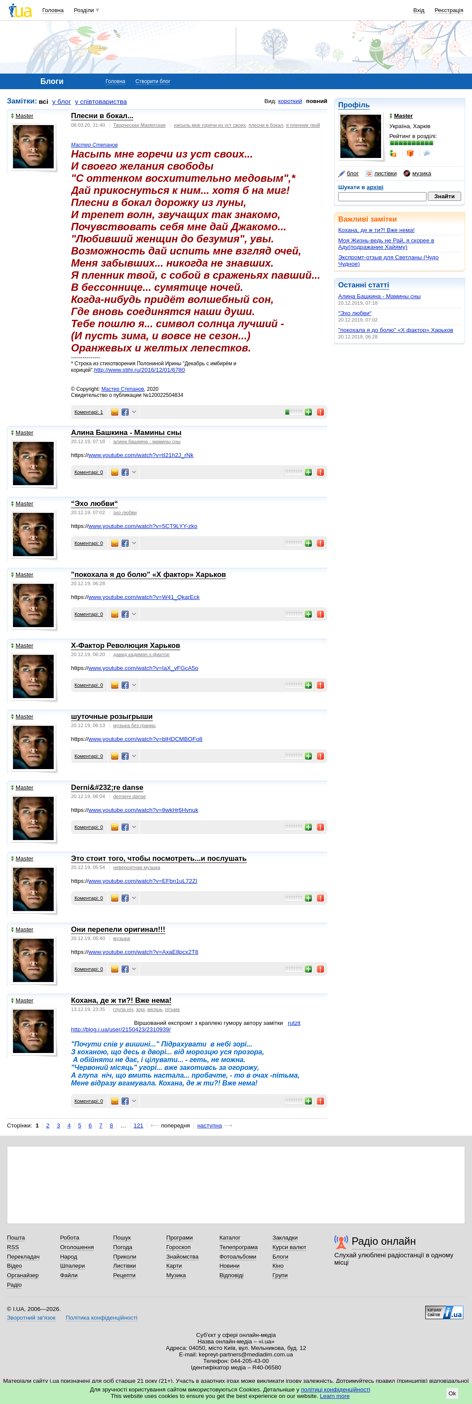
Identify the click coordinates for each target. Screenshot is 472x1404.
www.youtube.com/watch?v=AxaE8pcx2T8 (143, 952)
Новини (230, 1265)
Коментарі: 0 (88, 472)
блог (348, 173)
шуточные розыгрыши (112, 716)
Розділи (84, 10)
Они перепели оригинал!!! (118, 929)
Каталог (230, 1237)
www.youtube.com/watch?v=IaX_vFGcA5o (143, 668)
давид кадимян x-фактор (141, 654)
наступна (209, 1125)
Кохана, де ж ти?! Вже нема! (376, 230)
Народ (69, 1256)
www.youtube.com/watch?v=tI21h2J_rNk (140, 455)
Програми (179, 1237)
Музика (176, 1275)
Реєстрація (449, 10)
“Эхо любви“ (355, 313)
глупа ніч (123, 1009)
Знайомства (182, 1256)
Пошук (122, 1237)
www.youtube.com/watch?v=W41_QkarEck (144, 597)
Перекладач (23, 1256)
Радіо (14, 1285)
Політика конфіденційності (101, 1317)
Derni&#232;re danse (107, 787)
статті (379, 285)
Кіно (278, 1265)
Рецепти (124, 1275)
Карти (174, 1265)
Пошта (16, 1237)
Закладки (284, 1237)
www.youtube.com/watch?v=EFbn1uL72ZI (142, 881)
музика (417, 173)
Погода (122, 1247)
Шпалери (72, 1265)
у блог (61, 101)
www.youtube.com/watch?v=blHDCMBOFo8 (145, 739)
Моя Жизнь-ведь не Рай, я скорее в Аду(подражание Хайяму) (386, 243)
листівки (381, 173)
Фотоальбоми (238, 1256)
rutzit (294, 1023)
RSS (13, 1247)
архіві (375, 187)
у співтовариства (101, 101)
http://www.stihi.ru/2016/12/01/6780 (139, 370)
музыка (121, 938)
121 (138, 1125)
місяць (154, 1009)
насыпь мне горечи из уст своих (210, 125)
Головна (53, 10)
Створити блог (153, 81)
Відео (14, 1265)
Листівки (124, 1265)
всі (43, 101)
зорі (140, 1009)
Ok (452, 1393)
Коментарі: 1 (88, 412)
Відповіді (232, 1275)
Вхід (419, 10)
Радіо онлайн (384, 1241)
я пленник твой (303, 125)
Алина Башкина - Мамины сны (379, 296)
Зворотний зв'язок (31, 1317)
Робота (69, 1237)
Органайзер (23, 1275)
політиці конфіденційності (335, 1389)
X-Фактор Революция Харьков (125, 645)
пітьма (172, 1009)
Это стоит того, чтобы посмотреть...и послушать (159, 858)
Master (22, 116)
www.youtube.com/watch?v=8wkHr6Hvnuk (143, 810)
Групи (280, 1275)
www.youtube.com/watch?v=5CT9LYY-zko (142, 526)
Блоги (280, 1256)
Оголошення (77, 1247)
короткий (290, 101)
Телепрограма (239, 1247)
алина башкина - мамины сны (147, 441)
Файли (69, 1275)
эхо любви (125, 512)
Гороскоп (178, 1247)
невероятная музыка (136, 867)
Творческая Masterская (139, 125)
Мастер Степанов (94, 145)
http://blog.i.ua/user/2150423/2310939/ (121, 1029)
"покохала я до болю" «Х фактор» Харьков (395, 330)
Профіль (354, 105)
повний (316, 101)
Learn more (335, 1396)
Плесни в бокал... (102, 116)
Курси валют (289, 1247)
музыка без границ (134, 725)
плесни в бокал (266, 125)
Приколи (124, 1256)
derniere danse (129, 796)
